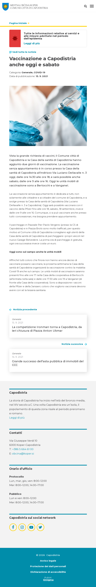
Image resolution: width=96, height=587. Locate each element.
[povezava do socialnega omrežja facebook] (13, 527)
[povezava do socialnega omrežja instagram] (22, 527)
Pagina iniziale (18, 23)
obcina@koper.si (23, 453)
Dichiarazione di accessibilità (48, 571)
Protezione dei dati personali (48, 566)
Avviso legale (48, 560)
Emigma (48, 580)
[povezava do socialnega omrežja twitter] (40, 527)
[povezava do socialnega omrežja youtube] (31, 527)
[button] (88, 7)
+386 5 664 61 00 (22, 449)
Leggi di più (32, 43)
